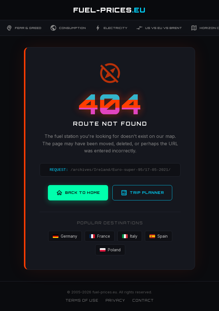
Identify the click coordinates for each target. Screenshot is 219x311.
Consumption (68, 27)
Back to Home (78, 192)
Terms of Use (82, 300)
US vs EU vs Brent (159, 27)
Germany (65, 236)
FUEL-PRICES (109, 10)
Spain (158, 236)
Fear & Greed (23, 27)
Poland (110, 250)
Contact (143, 300)
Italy (129, 236)
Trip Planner (142, 192)
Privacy (115, 300)
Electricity (110, 27)
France (99, 236)
